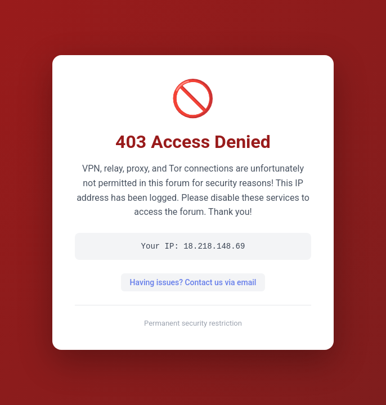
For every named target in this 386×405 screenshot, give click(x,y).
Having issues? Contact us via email (193, 282)
